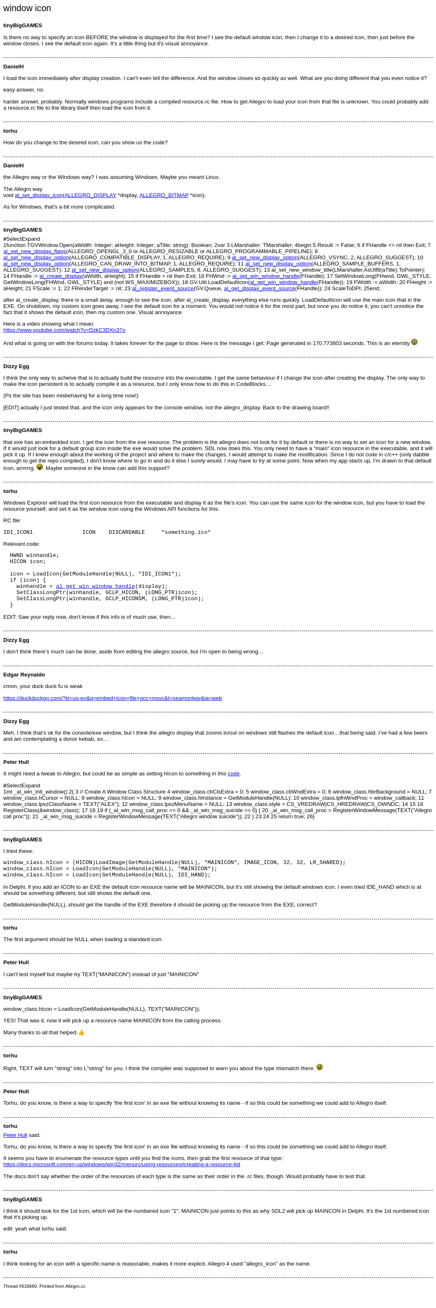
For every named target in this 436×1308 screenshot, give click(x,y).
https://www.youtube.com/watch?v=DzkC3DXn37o (64, 330)
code (234, 786)
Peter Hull (15, 1151)
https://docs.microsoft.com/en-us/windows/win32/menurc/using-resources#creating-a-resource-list (121, 1180)
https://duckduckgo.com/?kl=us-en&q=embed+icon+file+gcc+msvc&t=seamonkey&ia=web (112, 710)
